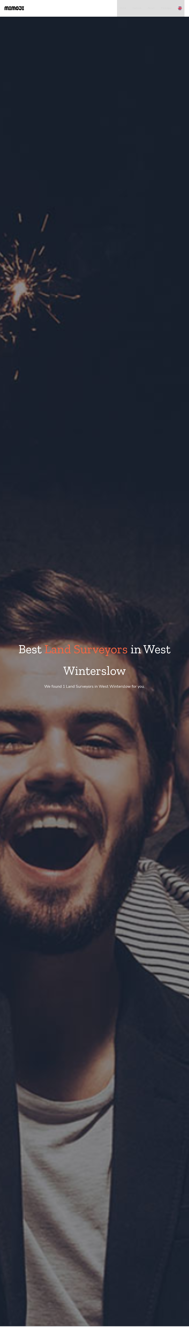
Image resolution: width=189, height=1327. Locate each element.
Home (123, 8)
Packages (166, 8)
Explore (137, 8)
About (151, 8)
